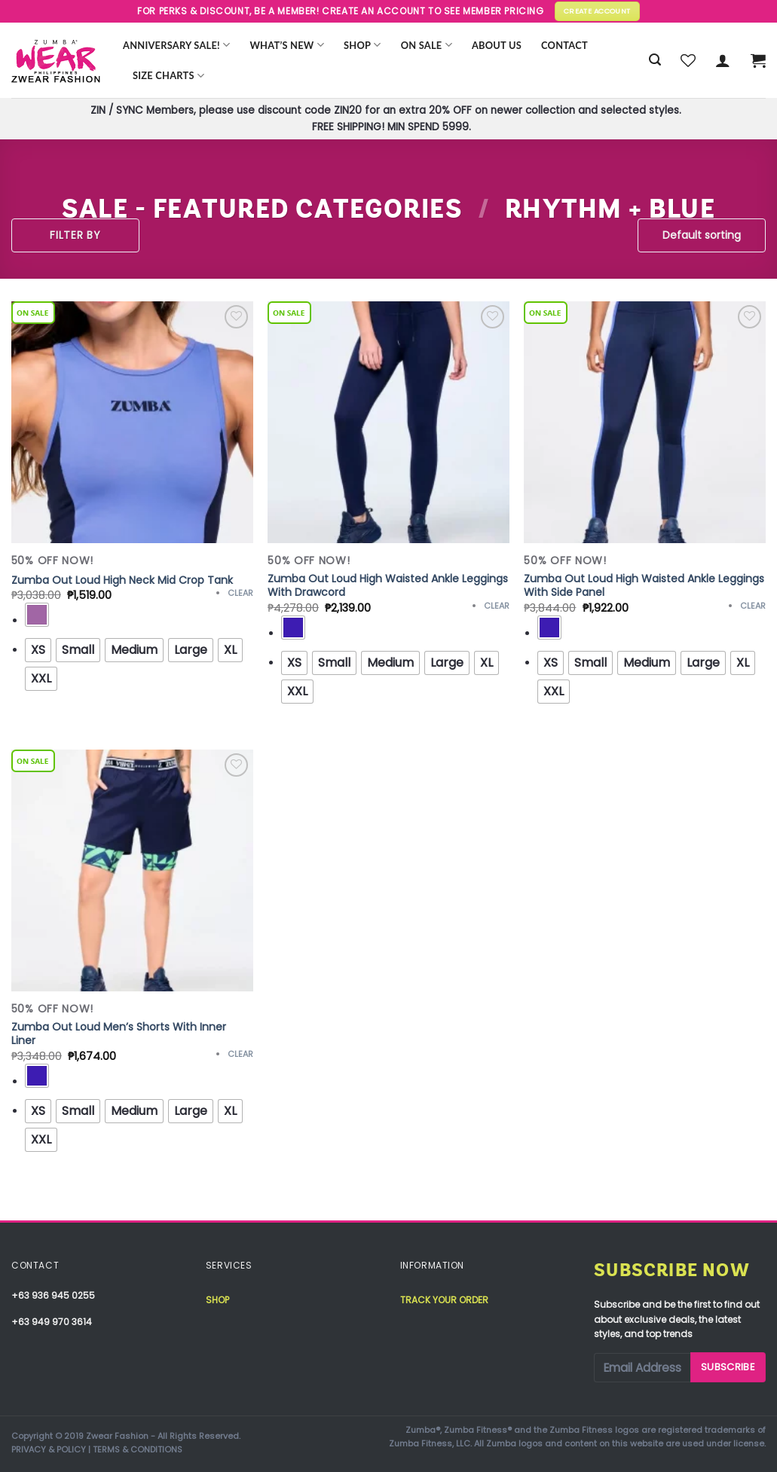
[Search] (655, 60)
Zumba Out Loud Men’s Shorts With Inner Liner (118, 1033)
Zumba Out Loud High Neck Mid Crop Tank (122, 580)
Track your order (444, 1299)
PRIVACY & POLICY (48, 1449)
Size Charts (168, 76)
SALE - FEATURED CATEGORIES (262, 209)
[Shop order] (702, 235)
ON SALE (426, 45)
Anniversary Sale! (176, 45)
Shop (362, 45)
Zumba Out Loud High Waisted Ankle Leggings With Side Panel (644, 585)
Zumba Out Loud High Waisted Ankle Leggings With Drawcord (388, 585)
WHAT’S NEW (286, 45)
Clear (240, 593)
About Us (497, 45)
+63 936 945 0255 (53, 1295)
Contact (564, 45)
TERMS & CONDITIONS (137, 1449)
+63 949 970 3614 (51, 1321)
